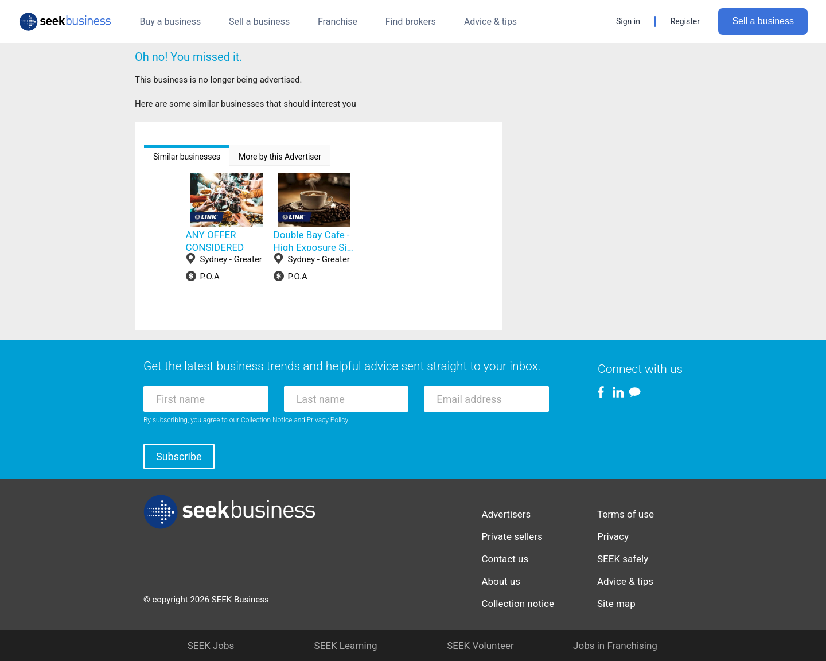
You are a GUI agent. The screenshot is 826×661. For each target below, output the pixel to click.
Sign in (628, 21)
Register (685, 21)
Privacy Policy (327, 420)
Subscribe (179, 456)
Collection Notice (266, 420)
